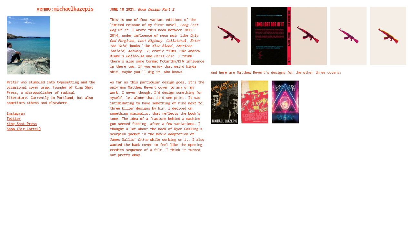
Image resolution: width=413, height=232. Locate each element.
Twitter (14, 118)
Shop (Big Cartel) (24, 129)
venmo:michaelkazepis (65, 9)
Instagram (16, 113)
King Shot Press (22, 123)
